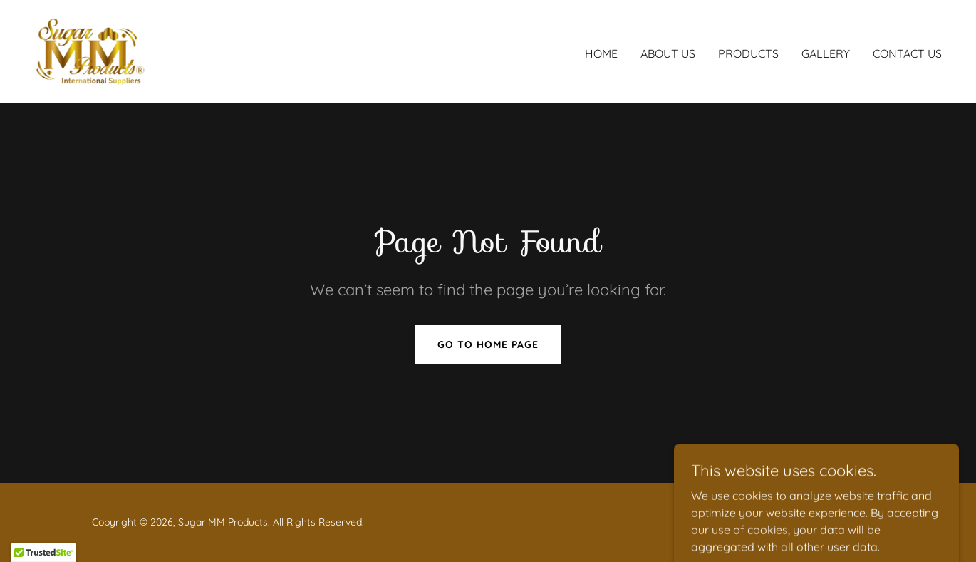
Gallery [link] (825, 53)
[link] (90, 50)
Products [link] (748, 53)
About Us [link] (667, 53)
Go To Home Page (488, 344)
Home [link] (601, 53)
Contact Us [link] (907, 53)
